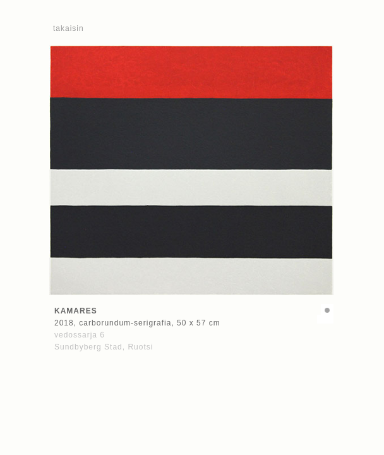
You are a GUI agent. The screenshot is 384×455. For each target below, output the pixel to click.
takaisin (68, 28)
